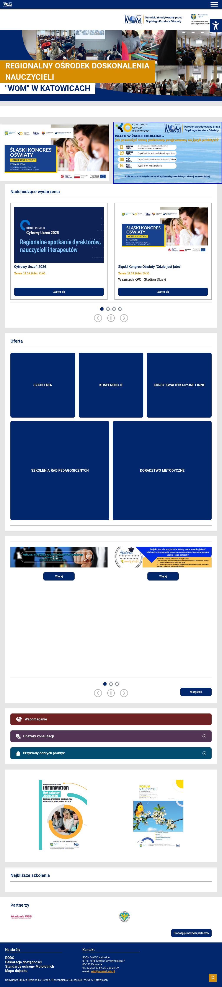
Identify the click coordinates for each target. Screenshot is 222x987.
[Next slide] (124, 318)
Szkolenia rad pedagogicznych (60, 470)
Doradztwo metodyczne (162, 470)
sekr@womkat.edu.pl (103, 971)
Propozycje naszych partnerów (191, 933)
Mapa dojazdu (16, 971)
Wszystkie (196, 691)
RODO (9, 958)
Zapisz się (59, 291)
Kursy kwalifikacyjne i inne (179, 385)
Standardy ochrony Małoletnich (29, 966)
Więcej (59, 576)
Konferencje (111, 385)
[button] (102, 309)
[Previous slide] (98, 318)
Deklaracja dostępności (23, 962)
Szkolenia (42, 385)
